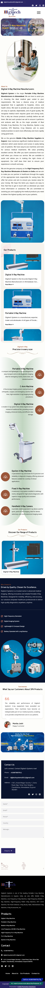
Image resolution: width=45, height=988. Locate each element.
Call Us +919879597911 (32, 979)
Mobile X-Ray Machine (8, 925)
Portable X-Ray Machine (8, 922)
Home (8, 973)
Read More (9, 254)
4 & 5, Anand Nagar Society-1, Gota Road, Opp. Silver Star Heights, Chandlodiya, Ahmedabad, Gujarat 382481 (20, 960)
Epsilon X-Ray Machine (8, 939)
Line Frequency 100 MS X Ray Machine (13, 929)
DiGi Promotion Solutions (27, 987)
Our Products (25, 973)
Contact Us (36, 973)
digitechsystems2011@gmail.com (13, 2)
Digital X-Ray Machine (8, 918)
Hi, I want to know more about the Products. (26, 983)
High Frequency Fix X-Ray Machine (12, 932)
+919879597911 (16, 772)
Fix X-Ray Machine (7, 936)
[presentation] (15, 843)
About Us (15, 973)
